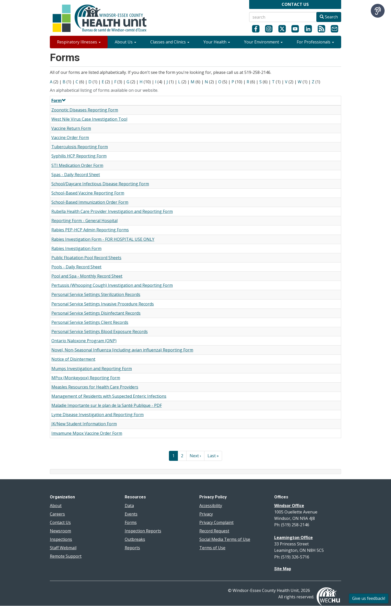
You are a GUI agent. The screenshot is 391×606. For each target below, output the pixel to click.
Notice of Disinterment (73, 359)
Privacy (206, 514)
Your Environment (263, 42)
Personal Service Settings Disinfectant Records (96, 313)
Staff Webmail (63, 548)
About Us (125, 42)
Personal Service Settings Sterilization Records (95, 294)
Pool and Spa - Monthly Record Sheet (86, 276)
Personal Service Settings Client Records (89, 322)
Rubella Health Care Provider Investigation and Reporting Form (112, 211)
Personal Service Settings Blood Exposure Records (99, 331)
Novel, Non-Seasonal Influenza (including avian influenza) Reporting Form (122, 350)
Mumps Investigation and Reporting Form (91, 368)
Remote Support (66, 556)
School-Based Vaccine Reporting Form (87, 193)
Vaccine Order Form (70, 137)
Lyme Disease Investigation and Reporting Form (97, 414)
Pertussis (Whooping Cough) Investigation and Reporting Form (112, 285)
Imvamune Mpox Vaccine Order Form (86, 433)
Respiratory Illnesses (79, 42)
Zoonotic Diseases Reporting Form (84, 110)
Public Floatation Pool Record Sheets (86, 257)
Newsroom (60, 531)
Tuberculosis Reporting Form (79, 147)
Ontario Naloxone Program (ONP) (84, 341)
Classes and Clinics (169, 42)
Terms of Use (212, 548)
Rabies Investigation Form (76, 248)
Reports (132, 548)
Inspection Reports (143, 531)
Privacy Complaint (216, 522)
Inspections (61, 539)
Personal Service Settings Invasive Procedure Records (102, 304)
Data (129, 505)
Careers (57, 514)
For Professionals (315, 42)
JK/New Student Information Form (84, 424)
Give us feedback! (368, 598)
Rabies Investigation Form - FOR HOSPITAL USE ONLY (102, 239)
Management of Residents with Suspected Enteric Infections (108, 396)
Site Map (282, 568)
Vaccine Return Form (71, 128)
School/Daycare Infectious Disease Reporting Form (100, 184)
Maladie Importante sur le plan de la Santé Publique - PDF (106, 405)
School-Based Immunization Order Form (89, 202)
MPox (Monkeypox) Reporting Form (85, 378)
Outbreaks (135, 539)
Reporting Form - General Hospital (84, 220)
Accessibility (210, 505)
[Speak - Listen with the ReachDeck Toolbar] (378, 11)
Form (58, 100)
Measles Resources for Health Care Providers (94, 387)
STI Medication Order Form (77, 165)
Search (329, 17)
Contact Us (60, 522)
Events (131, 514)
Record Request (214, 531)
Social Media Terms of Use (224, 539)
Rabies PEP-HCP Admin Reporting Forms (90, 230)
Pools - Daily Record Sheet (76, 267)
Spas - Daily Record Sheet (75, 174)
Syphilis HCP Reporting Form (79, 156)
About (56, 505)
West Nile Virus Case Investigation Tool (89, 119)
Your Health (216, 42)
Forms (131, 522)
